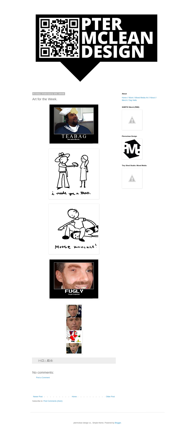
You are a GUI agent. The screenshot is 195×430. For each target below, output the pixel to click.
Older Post (110, 397)
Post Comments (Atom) (52, 401)
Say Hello (133, 100)
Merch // (125, 100)
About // (153, 98)
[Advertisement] (74, 387)
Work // (132, 98)
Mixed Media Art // (142, 98)
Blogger (118, 423)
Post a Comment (43, 378)
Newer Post (38, 397)
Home (74, 397)
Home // (125, 98)
